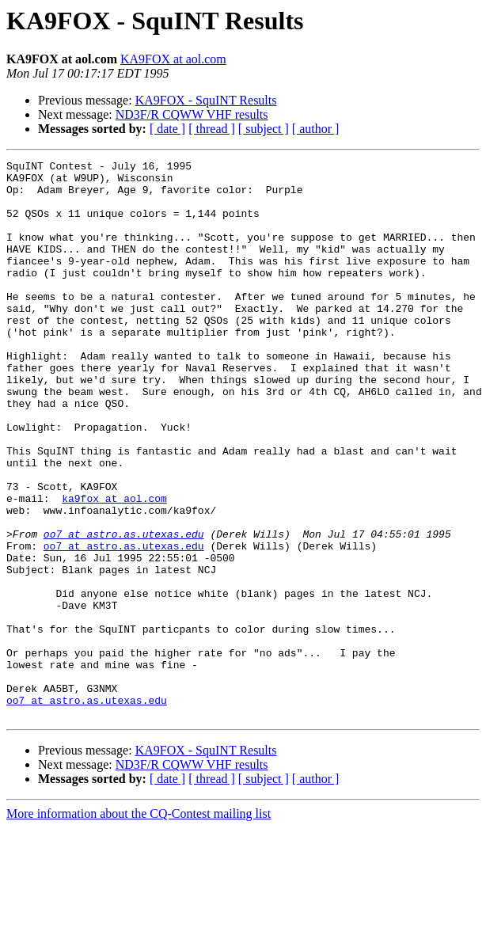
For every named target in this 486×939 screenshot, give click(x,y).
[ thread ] (211, 128)
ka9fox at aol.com (114, 567)
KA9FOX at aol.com (173, 59)
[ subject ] (263, 128)
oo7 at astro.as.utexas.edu (124, 610)
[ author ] (316, 128)
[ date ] (167, 128)
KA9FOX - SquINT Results (206, 100)
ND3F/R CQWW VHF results (192, 114)
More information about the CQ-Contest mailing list (138, 925)
